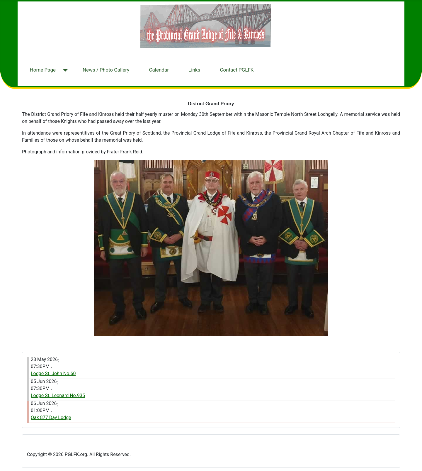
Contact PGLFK (236, 70)
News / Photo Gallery (106, 70)
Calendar (159, 70)
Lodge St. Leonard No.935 (58, 395)
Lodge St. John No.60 (53, 373)
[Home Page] (64, 70)
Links (194, 70)
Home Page (43, 70)
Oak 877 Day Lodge (51, 417)
